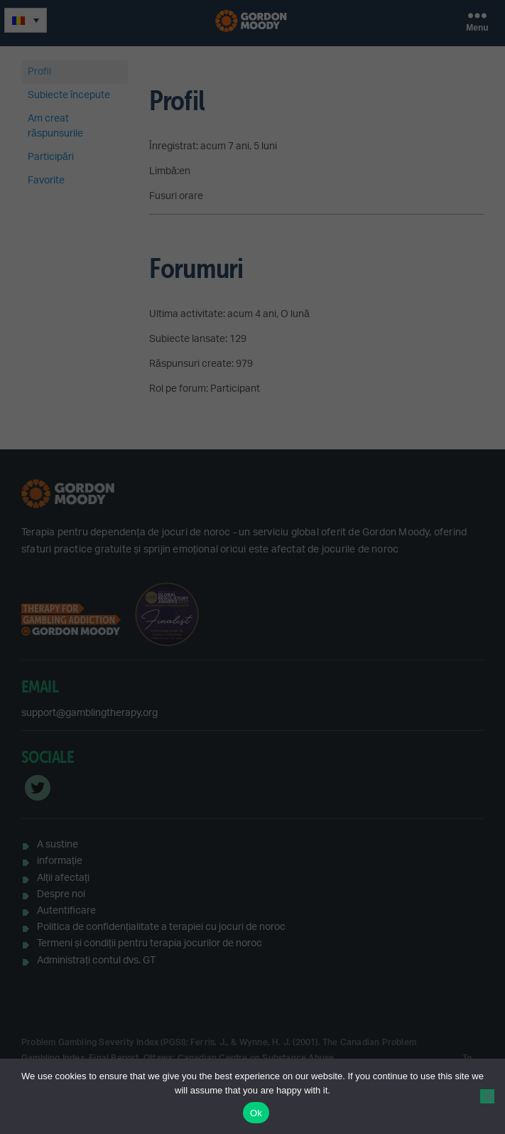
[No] (487, 1096)
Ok (256, 1113)
